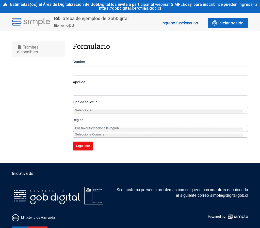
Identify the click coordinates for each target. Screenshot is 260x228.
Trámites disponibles (28, 49)
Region (78, 120)
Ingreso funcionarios (179, 23)
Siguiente (83, 146)
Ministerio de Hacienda (38, 217)
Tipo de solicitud (85, 102)
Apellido (79, 82)
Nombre (79, 62)
